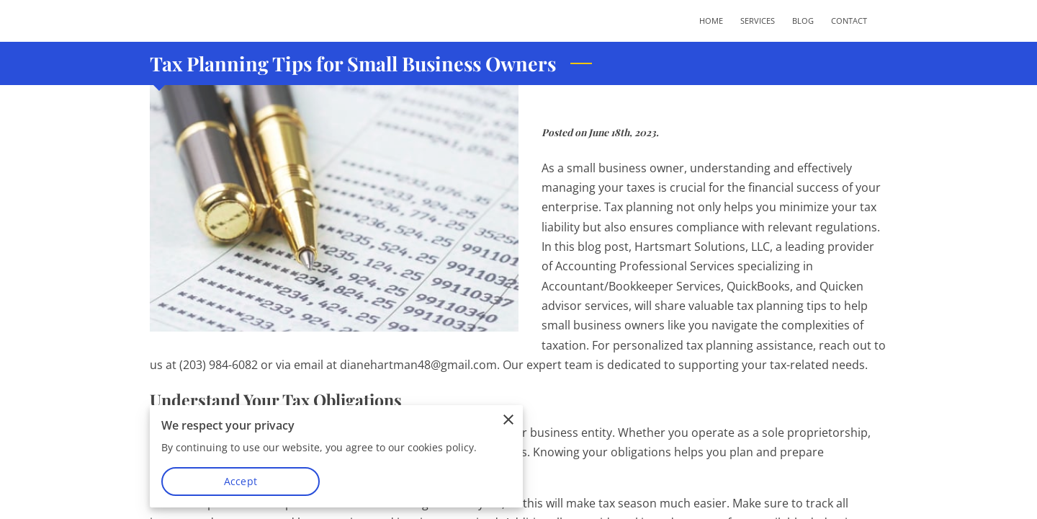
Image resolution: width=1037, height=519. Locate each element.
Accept (240, 481)
